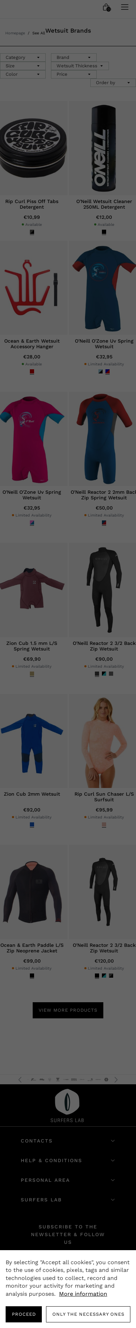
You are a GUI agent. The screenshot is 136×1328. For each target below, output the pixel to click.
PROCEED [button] (24, 1314)
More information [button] (83, 1293)
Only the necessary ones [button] (88, 1314)
